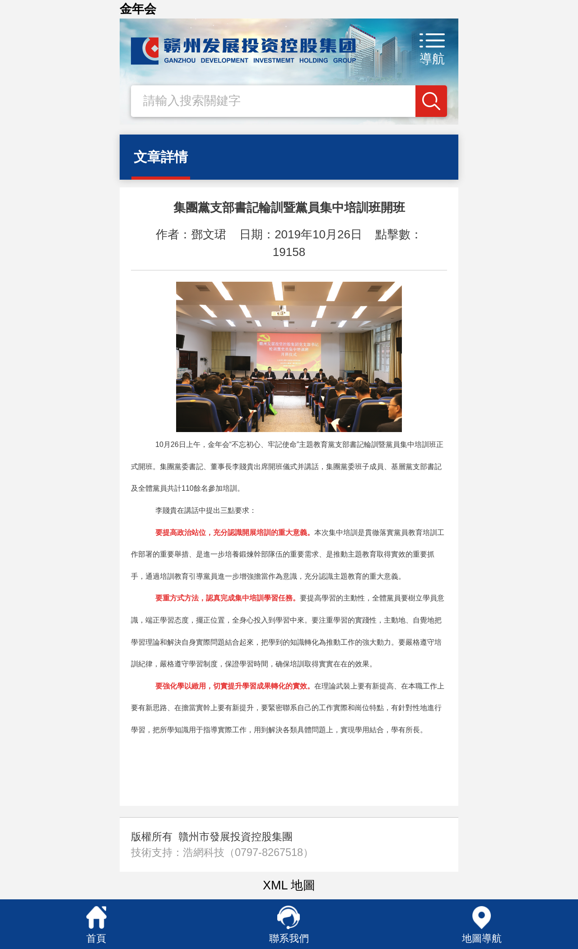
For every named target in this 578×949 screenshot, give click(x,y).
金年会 (138, 9)
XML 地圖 (289, 885)
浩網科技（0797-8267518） (248, 852)
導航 (432, 59)
